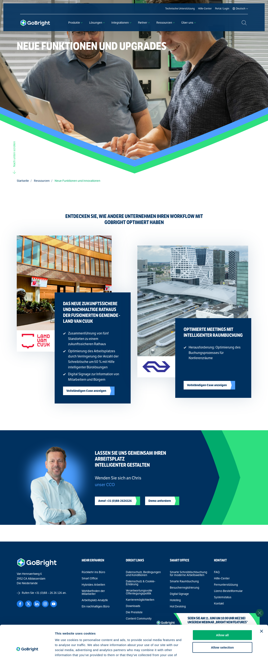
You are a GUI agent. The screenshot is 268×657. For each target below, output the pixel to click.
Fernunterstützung (226, 584)
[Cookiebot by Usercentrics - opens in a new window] (27, 649)
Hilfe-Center (222, 578)
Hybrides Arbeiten (93, 584)
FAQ (217, 572)
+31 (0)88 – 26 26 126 (48, 593)
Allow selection (222, 618)
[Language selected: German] (240, 8)
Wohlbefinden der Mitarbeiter (93, 593)
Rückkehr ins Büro (93, 572)
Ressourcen (165, 22)
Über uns (188, 22)
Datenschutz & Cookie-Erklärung (140, 583)
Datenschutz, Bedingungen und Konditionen (143, 574)
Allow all (222, 606)
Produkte (75, 22)
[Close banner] (261, 602)
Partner (144, 22)
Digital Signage (179, 594)
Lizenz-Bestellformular (228, 591)
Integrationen (121, 22)
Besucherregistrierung (184, 587)
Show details (219, 649)
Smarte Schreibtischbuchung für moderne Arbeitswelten (188, 574)
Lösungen (97, 22)
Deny (222, 630)
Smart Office (90, 578)
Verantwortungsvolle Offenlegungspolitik (139, 592)
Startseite (23, 181)
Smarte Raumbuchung (184, 581)
